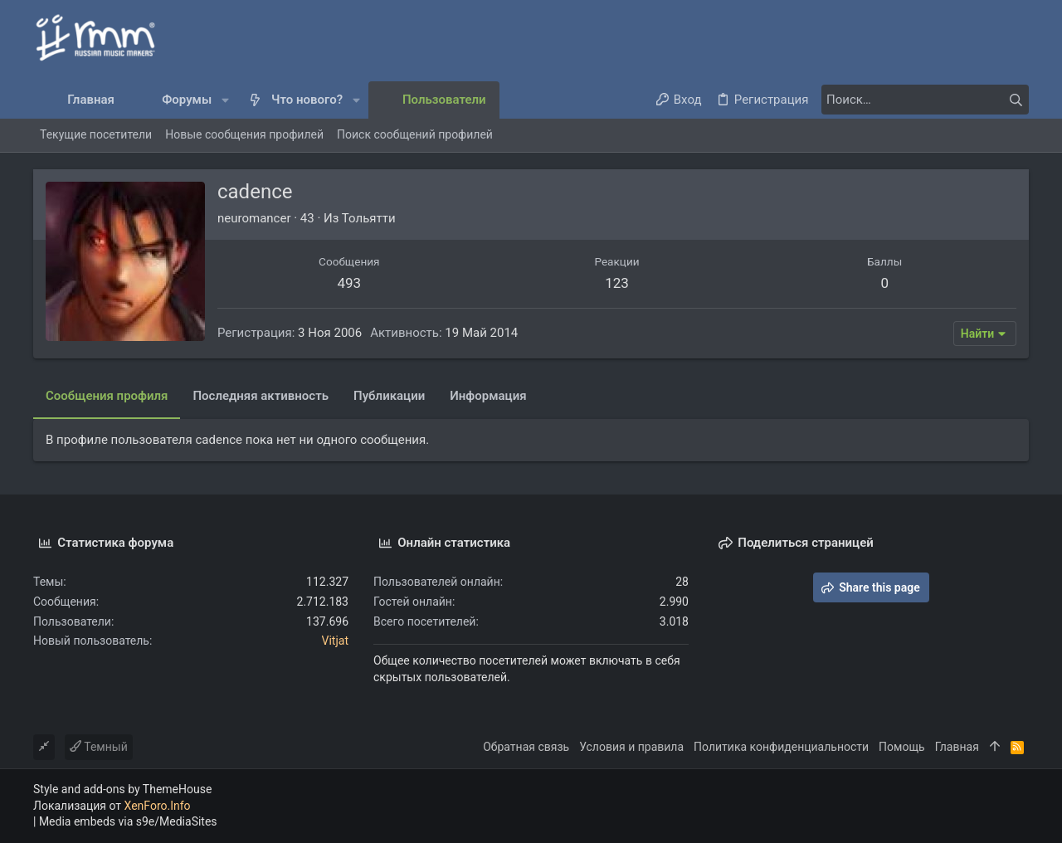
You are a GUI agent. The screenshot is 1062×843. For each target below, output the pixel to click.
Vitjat (335, 640)
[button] (225, 99)
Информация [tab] (488, 395)
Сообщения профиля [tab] (107, 395)
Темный (99, 746)
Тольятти (369, 218)
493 (349, 283)
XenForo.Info (157, 805)
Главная (957, 746)
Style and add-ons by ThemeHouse (122, 789)
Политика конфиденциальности (781, 746)
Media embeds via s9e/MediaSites (128, 821)
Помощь (902, 746)
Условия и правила (631, 746)
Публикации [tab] (389, 395)
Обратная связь (526, 746)
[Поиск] (925, 100)
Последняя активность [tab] (260, 395)
